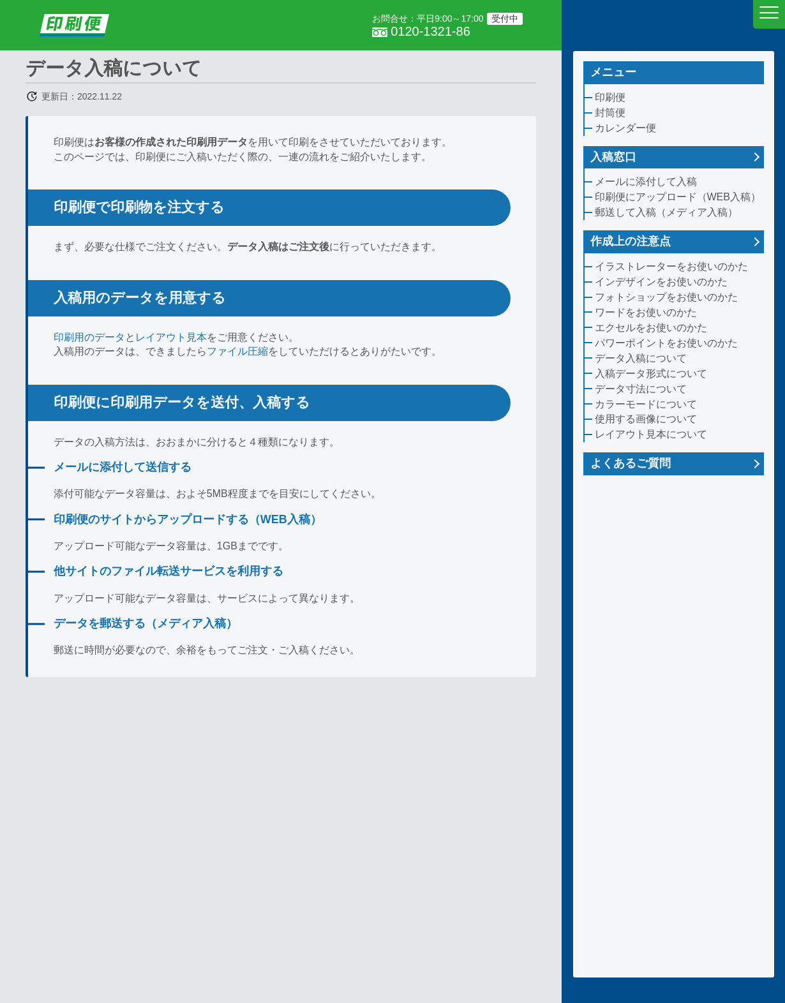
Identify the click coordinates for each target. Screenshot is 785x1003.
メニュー (613, 72)
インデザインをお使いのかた (661, 281)
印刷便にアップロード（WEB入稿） (678, 196)
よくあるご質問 (630, 463)
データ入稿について (641, 358)
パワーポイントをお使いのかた (666, 343)
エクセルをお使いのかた (651, 327)
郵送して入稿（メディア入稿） (666, 212)
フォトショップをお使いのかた (666, 297)
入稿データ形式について (651, 373)
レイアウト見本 (171, 337)
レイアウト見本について (651, 434)
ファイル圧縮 (237, 351)
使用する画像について (646, 418)
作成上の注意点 (630, 241)
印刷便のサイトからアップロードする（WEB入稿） (188, 519)
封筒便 (610, 112)
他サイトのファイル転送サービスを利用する (168, 571)
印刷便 (610, 97)
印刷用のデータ (89, 337)
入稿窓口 (613, 157)
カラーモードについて (646, 404)
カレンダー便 (625, 128)
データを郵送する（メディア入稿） (145, 623)
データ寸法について (641, 388)
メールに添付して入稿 (646, 181)
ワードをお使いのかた (646, 312)
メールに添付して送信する (122, 467)
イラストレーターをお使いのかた (671, 266)
